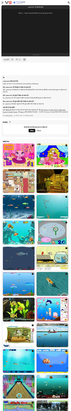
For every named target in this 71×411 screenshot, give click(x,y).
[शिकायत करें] (18, 59)
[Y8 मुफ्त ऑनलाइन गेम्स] (8, 2)
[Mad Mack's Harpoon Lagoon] (52, 387)
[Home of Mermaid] (52, 309)
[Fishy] (19, 284)
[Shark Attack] (52, 284)
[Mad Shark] (19, 258)
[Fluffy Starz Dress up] (19, 155)
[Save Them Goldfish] (52, 258)
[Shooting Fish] (52, 207)
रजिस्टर (32, 130)
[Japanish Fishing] (52, 232)
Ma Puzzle (44, 110)
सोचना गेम (8, 110)
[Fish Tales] (19, 232)
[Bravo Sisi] (19, 361)
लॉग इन (39, 130)
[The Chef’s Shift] (19, 181)
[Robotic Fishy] (19, 309)
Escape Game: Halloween (57, 110)
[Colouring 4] (52, 155)
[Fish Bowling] (19, 387)
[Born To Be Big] (52, 361)
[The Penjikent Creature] (52, 181)
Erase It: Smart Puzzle (10, 112)
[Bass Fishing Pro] (52, 335)
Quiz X (22, 112)
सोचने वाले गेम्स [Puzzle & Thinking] (9, 115)
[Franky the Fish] (19, 207)
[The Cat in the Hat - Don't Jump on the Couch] (19, 335)
